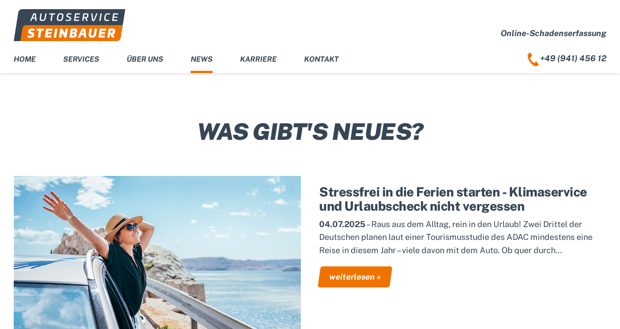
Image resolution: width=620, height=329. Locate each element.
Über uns (145, 59)
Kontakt (321, 59)
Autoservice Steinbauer (69, 25)
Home (25, 59)
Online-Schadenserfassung (553, 33)
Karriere (258, 59)
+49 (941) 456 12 (573, 58)
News (202, 59)
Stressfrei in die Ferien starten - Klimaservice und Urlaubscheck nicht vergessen (453, 198)
